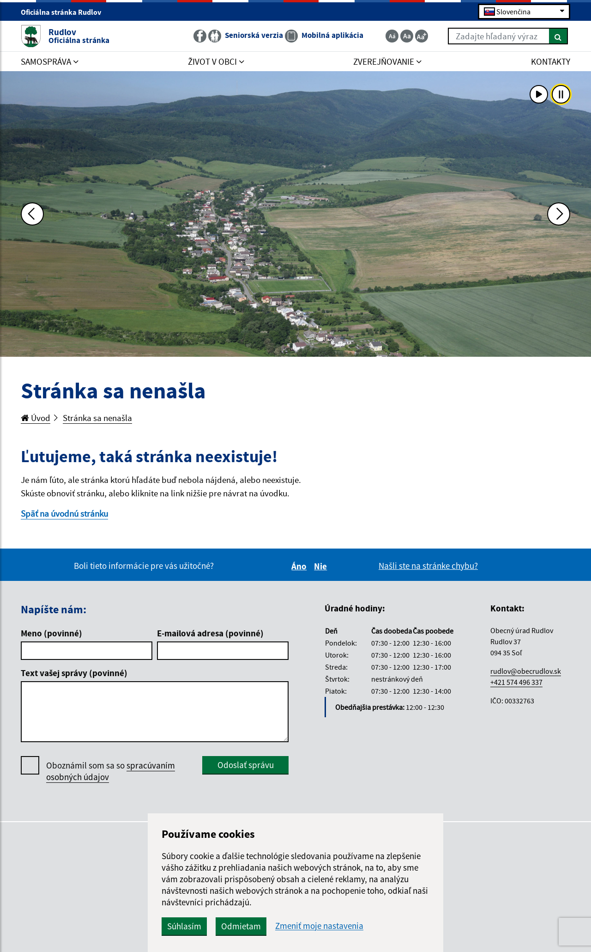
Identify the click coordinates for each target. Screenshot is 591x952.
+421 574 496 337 (516, 682)
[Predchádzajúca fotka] (32, 214)
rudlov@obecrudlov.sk (525, 671)
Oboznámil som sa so (110, 771)
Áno (300, 566)
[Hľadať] (558, 36)
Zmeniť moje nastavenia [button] (319, 925)
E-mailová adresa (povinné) (210, 633)
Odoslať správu (245, 764)
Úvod (35, 417)
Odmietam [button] (241, 926)
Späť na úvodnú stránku (64, 513)
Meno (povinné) (51, 633)
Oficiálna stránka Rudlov (65, 12)
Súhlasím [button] (184, 926)
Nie (322, 566)
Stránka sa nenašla (97, 417)
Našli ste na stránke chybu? (428, 565)
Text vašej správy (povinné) (74, 672)
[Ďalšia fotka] (558, 214)
